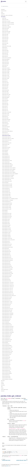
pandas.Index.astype (5, 104)
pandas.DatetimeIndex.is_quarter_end (7, 286)
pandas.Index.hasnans (5, 28)
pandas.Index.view (5, 116)
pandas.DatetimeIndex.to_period (7, 311)
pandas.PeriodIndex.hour (6, 358)
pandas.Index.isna (5, 101)
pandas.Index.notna (5, 103)
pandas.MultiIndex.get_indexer (6, 245)
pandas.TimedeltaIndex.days (6, 323)
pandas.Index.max (5, 81)
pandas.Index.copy (5, 53)
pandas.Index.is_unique (5, 25)
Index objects (3, 16)
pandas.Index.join (4, 125)
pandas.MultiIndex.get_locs (6, 242)
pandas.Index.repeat (5, 85)
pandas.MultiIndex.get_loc (6, 241)
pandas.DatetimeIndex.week (6, 270)
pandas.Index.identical (5, 63)
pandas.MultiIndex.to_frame (6, 232)
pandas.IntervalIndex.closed (6, 192)
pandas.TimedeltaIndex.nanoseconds (7, 327)
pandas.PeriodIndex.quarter (6, 364)
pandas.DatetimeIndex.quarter (6, 276)
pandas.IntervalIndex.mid (6, 191)
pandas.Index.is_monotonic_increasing (8, 22)
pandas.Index (4, 18)
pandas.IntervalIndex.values (6, 195)
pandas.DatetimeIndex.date (6, 261)
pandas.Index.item (5, 106)
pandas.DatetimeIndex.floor (6, 305)
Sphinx (7, 465)
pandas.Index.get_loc (5, 141)
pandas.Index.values (5, 19)
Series (2, 12)
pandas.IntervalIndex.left (5, 188)
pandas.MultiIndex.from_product (7, 216)
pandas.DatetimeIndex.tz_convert (7, 301)
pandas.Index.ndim (5, 40)
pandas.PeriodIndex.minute (6, 361)
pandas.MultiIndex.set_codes (6, 229)
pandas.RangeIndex (5, 150)
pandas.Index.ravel (5, 109)
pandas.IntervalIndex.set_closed (7, 204)
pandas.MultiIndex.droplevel (6, 235)
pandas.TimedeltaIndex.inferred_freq (7, 330)
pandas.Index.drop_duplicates (6, 57)
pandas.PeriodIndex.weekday (6, 371)
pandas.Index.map (5, 107)
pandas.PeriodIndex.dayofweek (6, 345)
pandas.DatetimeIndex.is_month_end (7, 283)
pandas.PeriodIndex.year (6, 374)
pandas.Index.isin (4, 145)
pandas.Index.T (4, 44)
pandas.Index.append (5, 123)
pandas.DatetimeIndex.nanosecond (7, 260)
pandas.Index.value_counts (6, 94)
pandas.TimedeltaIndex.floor (6, 336)
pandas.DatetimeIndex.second (6, 257)
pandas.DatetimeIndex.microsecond (7, 258)
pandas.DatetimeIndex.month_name (7, 308)
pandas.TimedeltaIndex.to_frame (7, 339)
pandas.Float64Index (5, 154)
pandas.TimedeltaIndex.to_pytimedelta (8, 332)
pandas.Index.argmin (5, 50)
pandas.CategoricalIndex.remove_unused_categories (10, 173)
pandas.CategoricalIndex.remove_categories (8, 172)
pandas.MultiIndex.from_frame (6, 217)
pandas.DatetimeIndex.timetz (6, 264)
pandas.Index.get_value (5, 144)
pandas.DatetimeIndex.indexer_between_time (9, 295)
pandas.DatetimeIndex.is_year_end (7, 289)
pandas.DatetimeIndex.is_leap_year (7, 291)
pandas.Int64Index (5, 151)
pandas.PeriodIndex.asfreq (6, 376)
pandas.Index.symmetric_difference (7, 131)
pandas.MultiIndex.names (6, 219)
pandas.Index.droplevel (5, 97)
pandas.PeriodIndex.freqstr (6, 357)
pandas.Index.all (4, 47)
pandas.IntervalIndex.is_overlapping (7, 200)
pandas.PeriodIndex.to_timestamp (7, 379)
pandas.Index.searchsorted (6, 119)
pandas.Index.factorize (5, 62)
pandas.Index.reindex (5, 82)
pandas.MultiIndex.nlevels (6, 223)
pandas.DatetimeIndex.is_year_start (7, 288)
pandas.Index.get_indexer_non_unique (8, 138)
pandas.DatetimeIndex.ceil (6, 307)
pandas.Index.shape (5, 34)
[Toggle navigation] (26, 1)
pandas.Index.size (5, 41)
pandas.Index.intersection (6, 126)
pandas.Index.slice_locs (5, 148)
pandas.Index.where (5, 87)
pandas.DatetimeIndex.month (6, 251)
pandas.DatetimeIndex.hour (6, 254)
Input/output (3, 9)
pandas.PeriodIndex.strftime (6, 377)
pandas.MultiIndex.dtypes (6, 226)
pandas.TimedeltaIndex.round (6, 335)
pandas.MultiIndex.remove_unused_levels (8, 239)
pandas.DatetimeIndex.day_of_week (7, 273)
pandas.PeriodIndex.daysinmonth (7, 352)
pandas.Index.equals (5, 60)
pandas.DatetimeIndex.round (6, 304)
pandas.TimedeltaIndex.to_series (7, 333)
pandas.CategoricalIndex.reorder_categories (8, 169)
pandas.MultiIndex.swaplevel (6, 236)
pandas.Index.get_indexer (6, 135)
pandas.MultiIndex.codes (6, 222)
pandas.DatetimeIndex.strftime (6, 298)
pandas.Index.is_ (4, 66)
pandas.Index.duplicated (5, 59)
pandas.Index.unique (5, 91)
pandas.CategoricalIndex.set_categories (8, 175)
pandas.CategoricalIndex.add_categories (8, 170)
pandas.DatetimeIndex (5, 248)
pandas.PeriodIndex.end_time (6, 354)
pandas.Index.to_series (5, 113)
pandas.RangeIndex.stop (6, 157)
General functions (3, 10)
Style (2, 386)
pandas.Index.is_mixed (5, 75)
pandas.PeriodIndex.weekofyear (7, 373)
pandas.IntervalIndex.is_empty (6, 197)
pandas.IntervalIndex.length (6, 194)
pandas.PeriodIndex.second (6, 367)
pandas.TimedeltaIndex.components (7, 329)
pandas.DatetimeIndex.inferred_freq (7, 292)
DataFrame (2, 13)
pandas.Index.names (5, 37)
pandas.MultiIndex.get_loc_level (7, 244)
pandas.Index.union (5, 128)
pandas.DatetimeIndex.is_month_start (7, 282)
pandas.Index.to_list (5, 110)
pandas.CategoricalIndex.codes (6, 163)
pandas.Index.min (4, 79)
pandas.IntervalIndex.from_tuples (7, 185)
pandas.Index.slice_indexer (6, 147)
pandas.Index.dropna (5, 100)
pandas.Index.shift (5, 122)
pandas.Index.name (5, 35)
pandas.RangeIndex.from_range (7, 160)
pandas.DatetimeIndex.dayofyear (7, 266)
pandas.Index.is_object (5, 78)
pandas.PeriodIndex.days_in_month (7, 351)
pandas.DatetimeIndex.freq (6, 279)
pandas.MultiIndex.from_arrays (6, 213)
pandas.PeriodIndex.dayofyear (6, 348)
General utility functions (4, 389)
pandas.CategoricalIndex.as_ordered (7, 176)
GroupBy (2, 383)
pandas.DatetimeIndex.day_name (7, 310)
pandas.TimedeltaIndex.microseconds (7, 326)
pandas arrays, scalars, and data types (7, 15)
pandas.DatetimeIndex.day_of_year (7, 267)
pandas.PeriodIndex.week (6, 370)
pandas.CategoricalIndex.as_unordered (8, 178)
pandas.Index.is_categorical (6, 69)
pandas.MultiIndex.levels (5, 220)
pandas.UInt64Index (5, 153)
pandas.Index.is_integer (5, 72)
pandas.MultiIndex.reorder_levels (7, 238)
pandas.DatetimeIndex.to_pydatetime (7, 314)
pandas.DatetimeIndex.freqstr (6, 280)
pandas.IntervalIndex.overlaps (6, 207)
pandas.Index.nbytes (5, 38)
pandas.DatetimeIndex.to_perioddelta (7, 313)
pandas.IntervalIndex (5, 182)
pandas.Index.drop (5, 56)
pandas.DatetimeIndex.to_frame (7, 317)
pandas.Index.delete (5, 54)
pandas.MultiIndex (5, 210)
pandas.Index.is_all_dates (6, 32)
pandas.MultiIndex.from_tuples (6, 214)
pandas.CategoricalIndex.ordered (7, 166)
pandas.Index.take (5, 88)
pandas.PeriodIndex (5, 342)
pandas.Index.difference (5, 129)
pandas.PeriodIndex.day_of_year (7, 349)
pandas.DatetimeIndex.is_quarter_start (8, 285)
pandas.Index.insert (5, 65)
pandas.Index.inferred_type (6, 31)
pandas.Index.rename (5, 84)
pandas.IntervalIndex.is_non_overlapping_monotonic (10, 198)
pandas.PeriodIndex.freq (5, 355)
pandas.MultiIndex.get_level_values (7, 247)
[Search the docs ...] (14, 6)
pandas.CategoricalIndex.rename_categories (8, 167)
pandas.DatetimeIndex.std (6, 320)
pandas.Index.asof (5, 132)
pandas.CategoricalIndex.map (6, 179)
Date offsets (3, 380)
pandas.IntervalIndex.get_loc (6, 201)
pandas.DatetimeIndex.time (6, 263)
